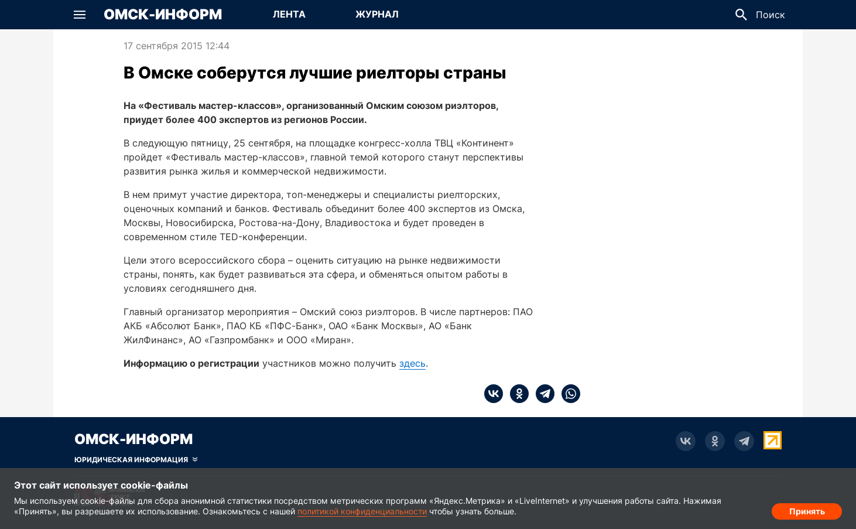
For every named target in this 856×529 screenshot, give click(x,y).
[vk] (493, 393)
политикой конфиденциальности (362, 511)
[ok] (516, 393)
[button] (79, 14)
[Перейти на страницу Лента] (289, 14)
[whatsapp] (567, 393)
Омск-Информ (163, 14)
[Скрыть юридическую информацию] (135, 460)
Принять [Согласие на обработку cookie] (807, 509)
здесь (412, 363)
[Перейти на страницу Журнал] (377, 14)
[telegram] (541, 393)
